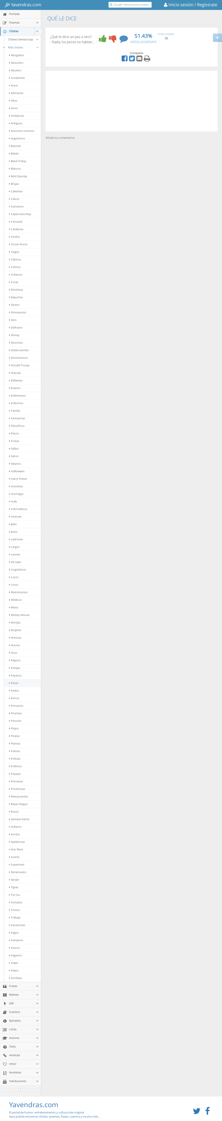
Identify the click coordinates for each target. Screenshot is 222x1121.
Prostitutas (17, 789)
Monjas (14, 622)
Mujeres (15, 630)
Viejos (13, 970)
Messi (13, 607)
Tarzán (14, 880)
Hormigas (16, 494)
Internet (15, 516)
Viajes (13, 963)
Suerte (14, 857)
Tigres (13, 887)
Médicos (15, 600)
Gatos (13, 456)
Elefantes (16, 380)
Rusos (14, 811)
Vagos (14, 932)
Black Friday (17, 161)
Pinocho (15, 721)
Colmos (15, 267)
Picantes (15, 713)
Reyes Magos (18, 804)
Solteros (15, 827)
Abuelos (15, 70)
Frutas (14, 441)
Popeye (15, 774)
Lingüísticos (17, 569)
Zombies (15, 978)
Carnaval (15, 221)
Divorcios (16, 342)
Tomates (15, 902)
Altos (13, 100)
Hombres (16, 486)
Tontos (14, 910)
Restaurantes (18, 796)
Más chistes (20, 47)
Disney (14, 335)
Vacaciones (17, 925)
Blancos (15, 169)
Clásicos (15, 259)
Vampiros (16, 940)
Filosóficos (16, 426)
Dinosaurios (17, 312)
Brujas (14, 184)
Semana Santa (19, 819)
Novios (14, 645)
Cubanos (15, 274)
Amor (13, 108)
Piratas (14, 736)
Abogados (16, 55)
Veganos (15, 955)
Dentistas (16, 290)
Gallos (14, 448)
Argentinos (17, 138)
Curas (13, 282)
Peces (13, 683)
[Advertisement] (132, 101)
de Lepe (15, 562)
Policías (14, 759)
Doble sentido (19, 350)
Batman (15, 146)
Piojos (14, 728)
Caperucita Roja (20, 214)
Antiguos (15, 123)
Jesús (13, 532)
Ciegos (14, 252)
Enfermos (16, 403)
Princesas (16, 781)
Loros (13, 585)
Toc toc (14, 895)
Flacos (14, 433)
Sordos (14, 834)
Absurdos (16, 63)
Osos (13, 653)
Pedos (14, 690)
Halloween (16, 471)
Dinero (14, 305)
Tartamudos (17, 872)
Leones (14, 554)
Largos (14, 547)
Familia (14, 411)
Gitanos (15, 464)
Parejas (14, 668)
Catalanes (16, 229)
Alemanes (16, 93)
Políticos (15, 766)
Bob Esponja (18, 176)
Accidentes (17, 78)
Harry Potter (18, 479)
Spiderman (17, 842)
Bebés (14, 153)
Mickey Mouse (19, 615)
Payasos (15, 675)
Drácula (15, 373)
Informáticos (18, 509)
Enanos (14, 388)
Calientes (16, 191)
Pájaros (14, 660)
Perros (14, 698)
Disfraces (15, 327)
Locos (13, 577)
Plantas (14, 743)
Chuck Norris (18, 244)
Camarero (16, 206)
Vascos (14, 948)
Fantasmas (17, 418)
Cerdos (14, 237)
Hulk (13, 501)
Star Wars (16, 849)
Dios (12, 320)
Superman (16, 864)
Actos (13, 85)
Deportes (16, 297)
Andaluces (16, 116)
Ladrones (16, 539)
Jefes (13, 524)
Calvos (14, 199)
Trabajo (15, 917)
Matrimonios (18, 592)
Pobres (14, 751)
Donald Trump (19, 365)
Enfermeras (17, 395)
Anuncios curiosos (21, 131)
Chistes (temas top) (23, 39)
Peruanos (16, 706)
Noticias (15, 637)
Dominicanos (18, 358)
